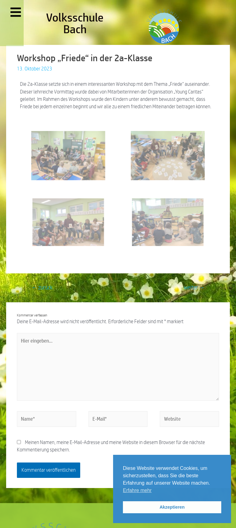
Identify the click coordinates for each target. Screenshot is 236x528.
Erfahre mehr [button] (137, 490)
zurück (42, 287)
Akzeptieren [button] (172, 507)
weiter (194, 287)
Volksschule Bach (75, 23)
